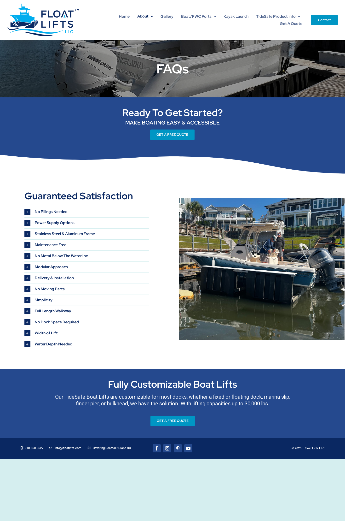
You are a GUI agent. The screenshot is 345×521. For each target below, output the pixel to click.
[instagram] (167, 448)
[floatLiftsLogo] (43, 5)
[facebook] (157, 448)
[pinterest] (178, 448)
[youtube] (188, 448)
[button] (86, 212)
